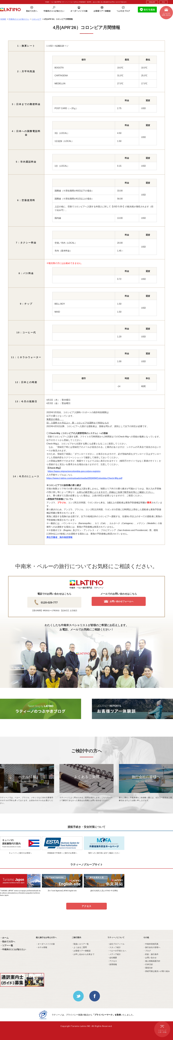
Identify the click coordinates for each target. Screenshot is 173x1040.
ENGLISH (152, 2)
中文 (163, 2)
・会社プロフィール (115, 944)
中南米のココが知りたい (19, 19)
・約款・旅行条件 (150, 954)
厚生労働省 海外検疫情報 (59, 537)
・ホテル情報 (41, 947)
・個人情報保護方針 (151, 961)
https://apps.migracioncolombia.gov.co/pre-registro (74, 471)
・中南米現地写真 (150, 944)
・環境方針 (148, 968)
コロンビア (36, 19)
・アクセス (112, 961)
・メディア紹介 (114, 954)
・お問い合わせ (150, 958)
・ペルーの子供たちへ (116, 951)
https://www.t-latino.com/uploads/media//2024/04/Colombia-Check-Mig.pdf (84, 478)
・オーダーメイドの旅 (45, 944)
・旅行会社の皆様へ (151, 947)
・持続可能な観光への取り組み (156, 971)
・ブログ (147, 951)
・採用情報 (112, 964)
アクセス (86, 906)
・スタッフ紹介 (114, 947)
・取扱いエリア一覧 (80, 944)
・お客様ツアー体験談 (81, 951)
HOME (3, 19)
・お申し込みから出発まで (83, 954)
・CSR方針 (148, 964)
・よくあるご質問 (79, 947)
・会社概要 (112, 958)
